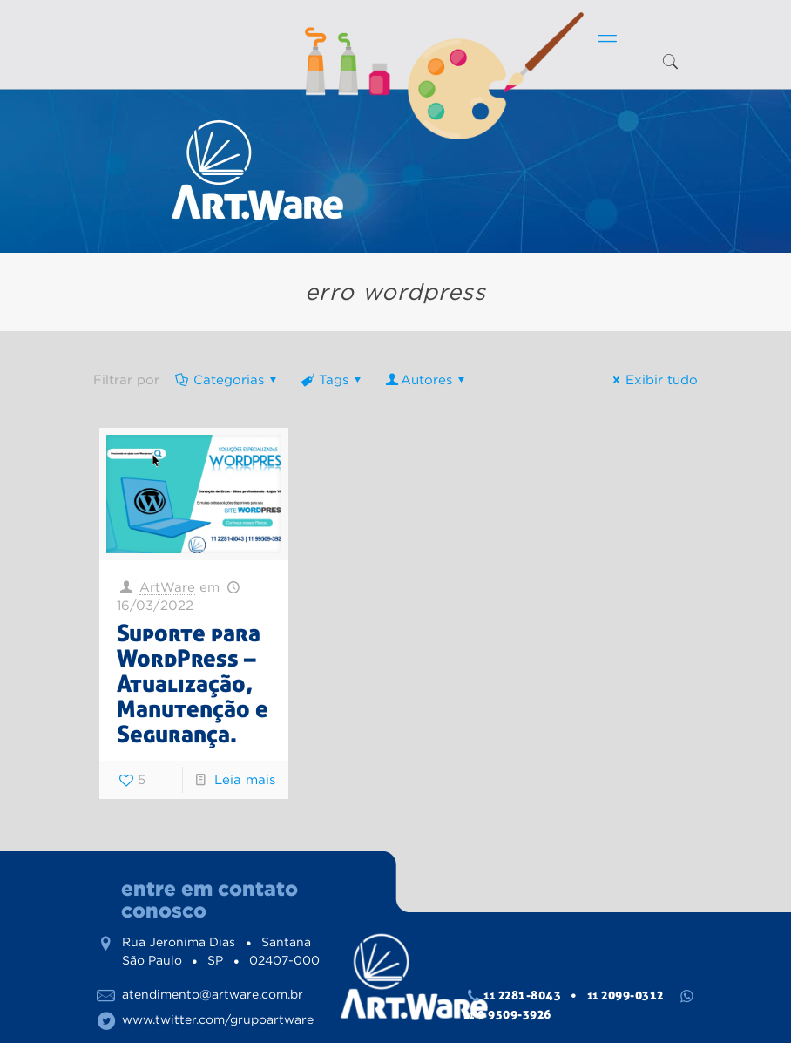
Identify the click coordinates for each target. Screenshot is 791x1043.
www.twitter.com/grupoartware (218, 1019)
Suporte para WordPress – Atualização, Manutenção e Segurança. (192, 684)
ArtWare (167, 586)
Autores (426, 379)
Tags (332, 379)
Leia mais (244, 779)
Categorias (227, 379)
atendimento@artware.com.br (212, 994)
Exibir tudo (652, 379)
